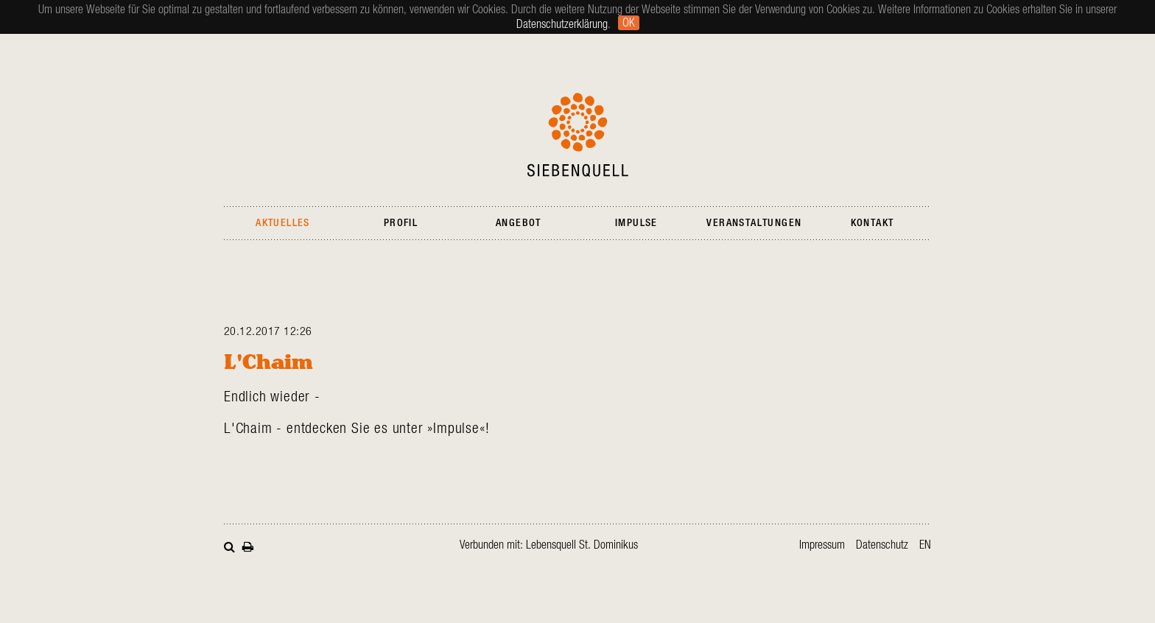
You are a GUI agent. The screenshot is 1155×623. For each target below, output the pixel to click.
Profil (401, 223)
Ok (628, 23)
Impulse (636, 223)
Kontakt (872, 223)
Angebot (518, 223)
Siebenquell (577, 135)
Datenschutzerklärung (562, 24)
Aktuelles (283, 223)
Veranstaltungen (753, 223)
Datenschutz (882, 545)
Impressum (822, 545)
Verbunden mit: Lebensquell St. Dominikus (549, 545)
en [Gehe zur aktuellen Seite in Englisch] (925, 545)
